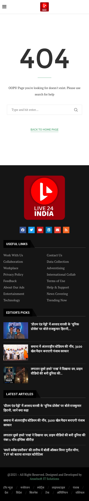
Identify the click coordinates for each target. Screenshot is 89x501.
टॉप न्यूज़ (8, 487)
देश (6, 492)
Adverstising (56, 268)
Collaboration (13, 261)
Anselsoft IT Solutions (44, 479)
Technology (11, 300)
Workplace (10, 268)
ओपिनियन (62, 492)
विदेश (19, 492)
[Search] (84, 7)
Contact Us (54, 255)
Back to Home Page (45, 129)
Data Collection (58, 261)
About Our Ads (13, 287)
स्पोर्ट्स (40, 487)
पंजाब (76, 487)
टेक (47, 492)
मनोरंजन (25, 487)
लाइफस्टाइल (58, 487)
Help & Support (58, 287)
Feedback (10, 281)
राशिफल (80, 492)
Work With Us (13, 255)
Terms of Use (56, 281)
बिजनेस (33, 492)
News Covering (57, 293)
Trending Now (57, 300)
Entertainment (13, 293)
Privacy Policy (13, 274)
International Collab (61, 274)
